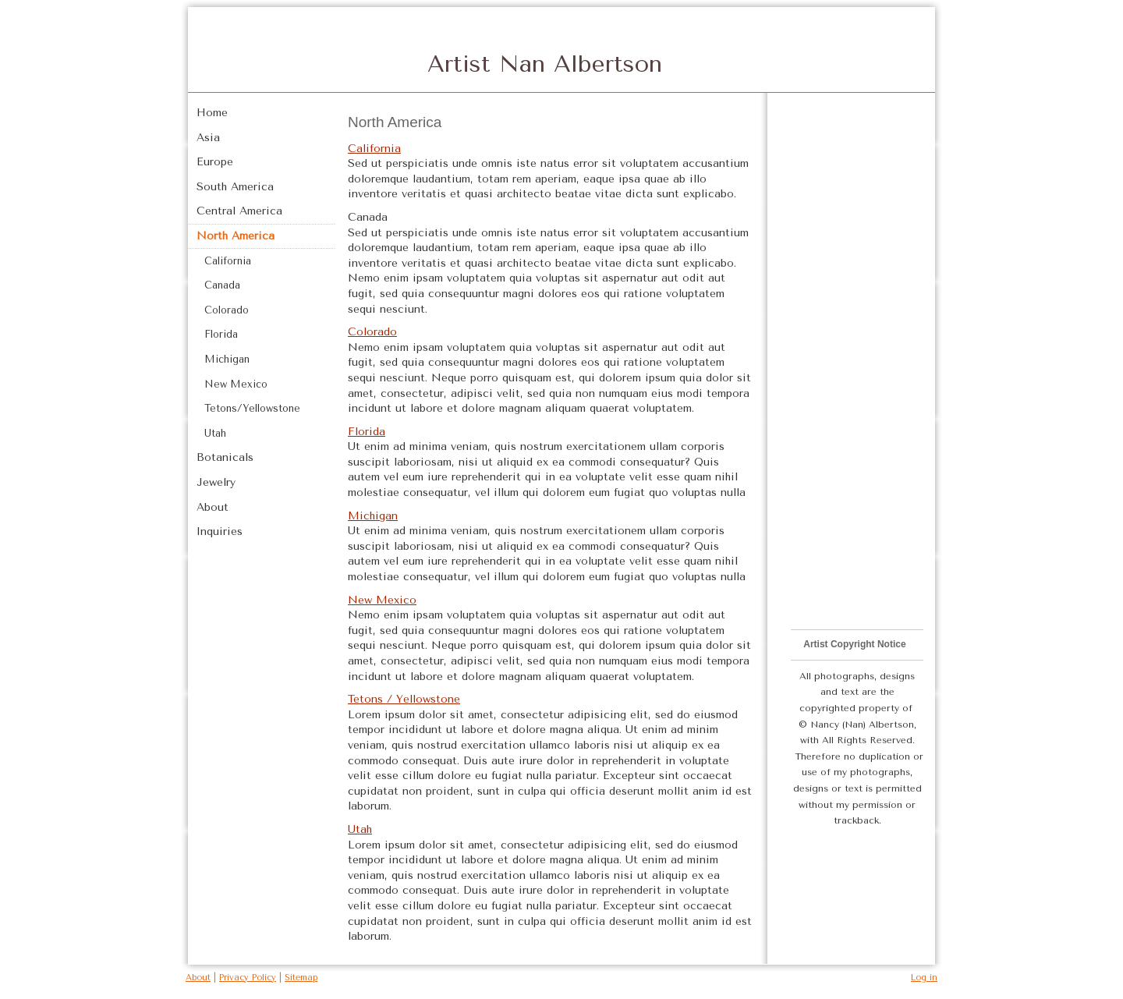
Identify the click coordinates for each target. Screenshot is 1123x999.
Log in (924, 977)
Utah (360, 829)
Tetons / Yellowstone (404, 699)
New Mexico (382, 600)
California (374, 148)
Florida (366, 431)
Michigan (373, 516)
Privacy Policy (247, 977)
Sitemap (301, 977)
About (198, 977)
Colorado (372, 331)
